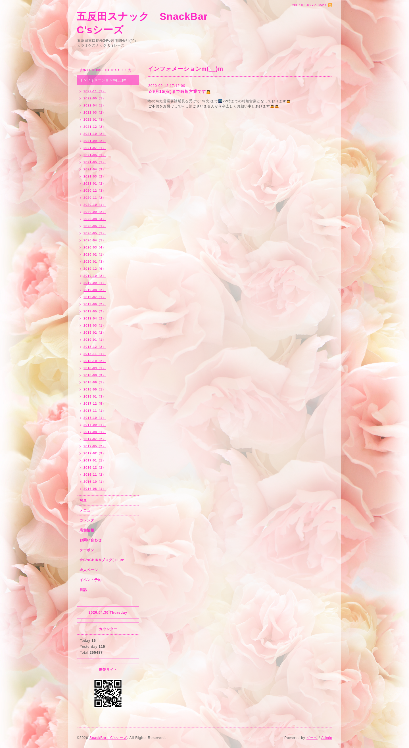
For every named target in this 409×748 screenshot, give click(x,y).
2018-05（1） (95, 389)
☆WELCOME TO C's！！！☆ (106, 70)
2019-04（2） (95, 318)
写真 (83, 500)
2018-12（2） (95, 346)
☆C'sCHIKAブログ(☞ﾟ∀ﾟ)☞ (102, 560)
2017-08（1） (95, 432)
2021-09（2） (95, 141)
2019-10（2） (95, 275)
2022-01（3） (95, 119)
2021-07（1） (95, 148)
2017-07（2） (95, 439)
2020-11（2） (95, 197)
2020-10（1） (95, 204)
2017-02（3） (95, 453)
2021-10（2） (95, 133)
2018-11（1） (95, 354)
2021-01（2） (95, 183)
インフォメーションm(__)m (103, 80)
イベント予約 (91, 580)
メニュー (87, 510)
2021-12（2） (95, 126)
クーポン (87, 550)
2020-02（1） (95, 254)
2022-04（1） (95, 105)
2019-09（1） (95, 283)
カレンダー (89, 520)
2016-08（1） (95, 488)
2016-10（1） (95, 481)
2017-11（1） (95, 410)
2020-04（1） (95, 240)
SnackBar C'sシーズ (108, 738)
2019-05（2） (95, 311)
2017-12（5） (95, 403)
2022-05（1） (95, 98)
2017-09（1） (95, 425)
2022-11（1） (95, 91)
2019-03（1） (95, 325)
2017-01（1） (95, 460)
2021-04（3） (95, 169)
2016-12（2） (95, 467)
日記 (83, 590)
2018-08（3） (95, 375)
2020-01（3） (95, 261)
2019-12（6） (95, 268)
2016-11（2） (95, 474)
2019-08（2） (95, 290)
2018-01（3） (95, 396)
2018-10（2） (95, 361)
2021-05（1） (95, 162)
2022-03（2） (95, 112)
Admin (326, 738)
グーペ (312, 738)
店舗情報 (87, 530)
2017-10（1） (95, 417)
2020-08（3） (95, 219)
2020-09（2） (95, 212)
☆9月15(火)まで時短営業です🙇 (179, 91)
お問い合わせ (91, 540)
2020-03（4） (95, 247)
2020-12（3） (95, 190)
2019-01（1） (95, 339)
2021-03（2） (95, 176)
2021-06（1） (95, 155)
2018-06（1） (95, 382)
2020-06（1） (95, 226)
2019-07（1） (95, 297)
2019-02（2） (95, 332)
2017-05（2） (95, 446)
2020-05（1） (95, 233)
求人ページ (89, 570)
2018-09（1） (95, 368)
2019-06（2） (95, 304)
